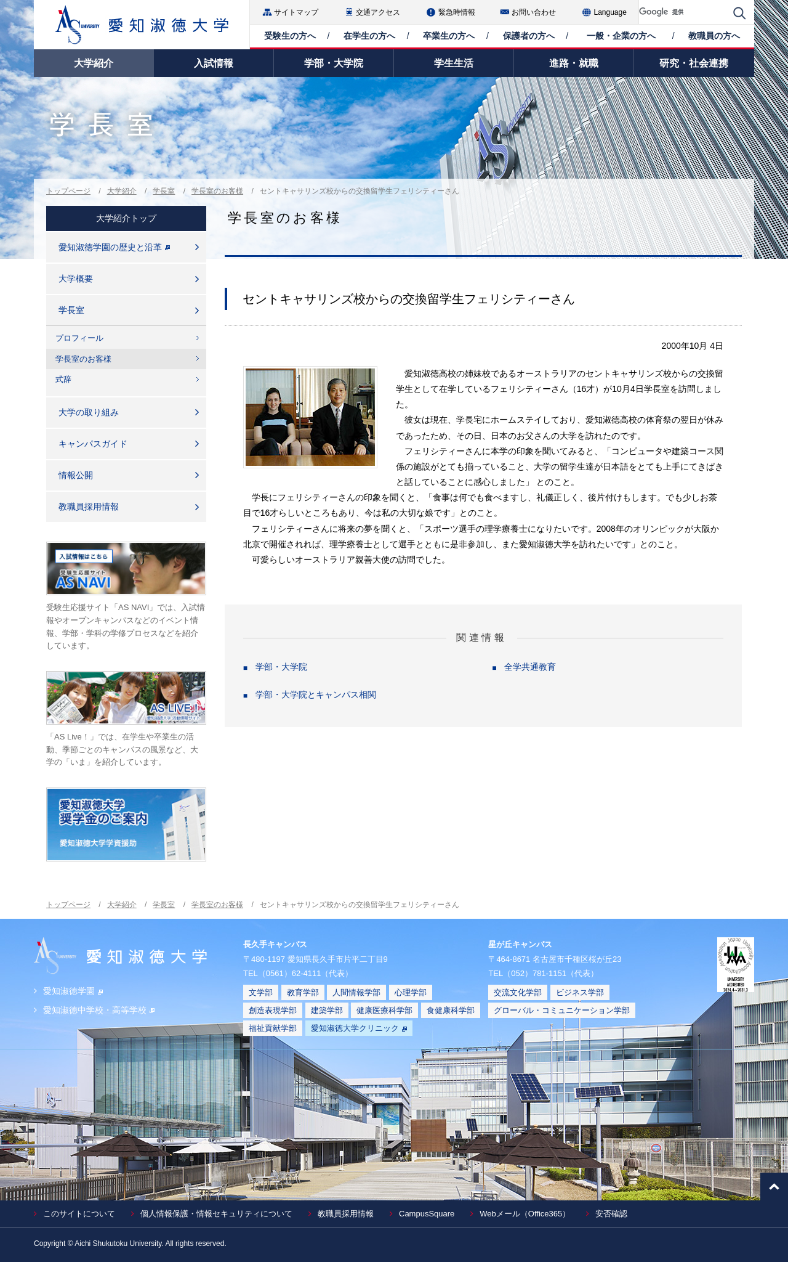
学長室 (164, 191)
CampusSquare (426, 1213)
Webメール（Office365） (525, 1213)
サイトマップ (296, 12)
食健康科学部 (451, 1010)
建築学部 (327, 1010)
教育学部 (303, 992)
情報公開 (75, 475)
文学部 (261, 992)
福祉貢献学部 (273, 1028)
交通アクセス (378, 12)
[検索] (683, 12)
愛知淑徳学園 (73, 991)
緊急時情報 (456, 12)
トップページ (68, 191)
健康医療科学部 (384, 1010)
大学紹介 (122, 191)
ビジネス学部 (580, 992)
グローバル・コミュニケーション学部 (562, 1010)
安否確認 (611, 1213)
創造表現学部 (273, 1010)
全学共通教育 (530, 667)
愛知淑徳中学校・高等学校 (99, 1010)
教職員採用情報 (88, 506)
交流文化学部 (518, 992)
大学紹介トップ (126, 218)
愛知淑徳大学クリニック (359, 1028)
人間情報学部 (356, 992)
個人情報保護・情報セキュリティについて (216, 1213)
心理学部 (411, 992)
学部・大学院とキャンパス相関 (315, 694)
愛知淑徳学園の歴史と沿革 (114, 247)
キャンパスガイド (92, 444)
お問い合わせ (534, 12)
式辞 (63, 379)
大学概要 (75, 278)
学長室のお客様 (217, 191)
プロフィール (79, 338)
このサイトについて (79, 1213)
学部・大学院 (281, 667)
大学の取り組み (88, 412)
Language (610, 12)
